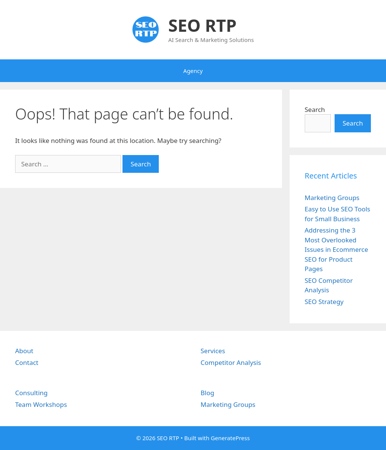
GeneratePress (230, 438)
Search (315, 109)
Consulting (31, 392)
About (24, 350)
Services (213, 350)
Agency (193, 70)
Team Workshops (41, 404)
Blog (207, 392)
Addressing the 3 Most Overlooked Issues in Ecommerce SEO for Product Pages (336, 249)
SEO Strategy (324, 301)
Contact (27, 362)
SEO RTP (202, 25)
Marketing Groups (332, 197)
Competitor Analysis (231, 362)
